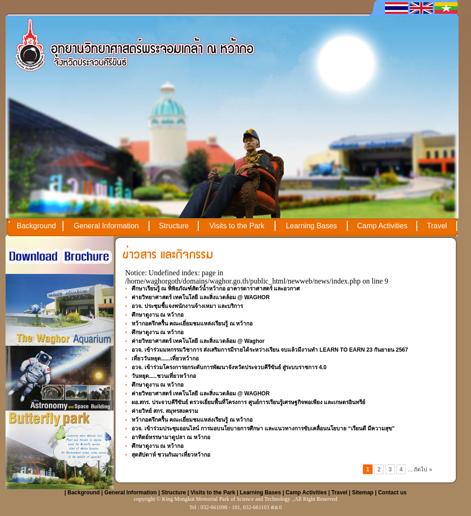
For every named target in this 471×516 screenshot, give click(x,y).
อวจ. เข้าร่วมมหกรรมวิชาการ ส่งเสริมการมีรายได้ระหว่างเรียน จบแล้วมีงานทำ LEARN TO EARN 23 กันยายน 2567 (270, 350)
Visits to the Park (236, 226)
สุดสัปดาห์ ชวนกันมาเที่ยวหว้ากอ (171, 455)
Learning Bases (311, 226)
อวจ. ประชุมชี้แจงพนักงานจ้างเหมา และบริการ (187, 306)
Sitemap (362, 492)
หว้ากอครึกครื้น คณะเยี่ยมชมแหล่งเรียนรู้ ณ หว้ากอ (192, 323)
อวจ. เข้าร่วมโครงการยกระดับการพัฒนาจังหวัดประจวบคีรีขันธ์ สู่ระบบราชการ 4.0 (229, 367)
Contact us (392, 492)
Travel (437, 226)
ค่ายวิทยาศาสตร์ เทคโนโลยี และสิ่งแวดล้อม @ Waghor (198, 341)
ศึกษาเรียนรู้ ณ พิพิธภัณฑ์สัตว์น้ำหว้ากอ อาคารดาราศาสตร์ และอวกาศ (216, 288)
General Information (106, 226)
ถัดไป (421, 469)
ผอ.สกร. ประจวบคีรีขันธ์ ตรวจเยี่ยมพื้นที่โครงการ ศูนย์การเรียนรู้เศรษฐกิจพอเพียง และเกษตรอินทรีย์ (248, 402)
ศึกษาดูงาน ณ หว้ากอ (158, 315)
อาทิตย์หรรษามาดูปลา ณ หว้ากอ (171, 437)
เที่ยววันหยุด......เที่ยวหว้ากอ (165, 358)
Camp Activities (382, 226)
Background (36, 226)
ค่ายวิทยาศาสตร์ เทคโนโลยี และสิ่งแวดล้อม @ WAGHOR (201, 297)
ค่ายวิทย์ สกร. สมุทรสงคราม (165, 411)
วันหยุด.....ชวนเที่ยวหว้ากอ (164, 376)
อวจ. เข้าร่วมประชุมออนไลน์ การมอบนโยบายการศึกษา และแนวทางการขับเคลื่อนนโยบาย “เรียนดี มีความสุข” (263, 428)
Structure (174, 226)
